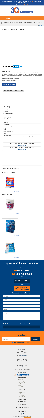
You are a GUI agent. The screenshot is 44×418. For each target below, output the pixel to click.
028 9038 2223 (22, 273)
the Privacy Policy (19, 322)
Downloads (19, 90)
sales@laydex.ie (36, 1)
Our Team (22, 393)
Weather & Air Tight (22, 385)
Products (6, 22)
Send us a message (21, 2)
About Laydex (22, 391)
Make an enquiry (9, 84)
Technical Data (8, 90)
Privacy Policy (22, 396)
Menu (6, 18)
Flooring (22, 381)
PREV (35, 25)
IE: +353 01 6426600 (18, 1)
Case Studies (22, 402)
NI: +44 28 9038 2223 (27, 1)
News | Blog (18, 4)
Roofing (22, 383)
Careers (22, 395)
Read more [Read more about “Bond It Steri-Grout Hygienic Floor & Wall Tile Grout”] (16, 257)
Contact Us (22, 404)
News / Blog (22, 399)
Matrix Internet (27, 416)
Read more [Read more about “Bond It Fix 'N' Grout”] (16, 213)
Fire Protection (22, 382)
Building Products (13, 22)
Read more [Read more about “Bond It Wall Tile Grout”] (16, 191)
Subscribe (35, 339)
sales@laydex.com (23, 366)
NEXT (41, 25)
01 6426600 (22, 270)
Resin (22, 386)
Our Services (22, 392)
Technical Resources (22, 407)
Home (2, 22)
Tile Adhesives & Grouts (24, 22)
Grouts (31, 22)
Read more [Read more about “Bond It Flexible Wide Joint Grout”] (16, 235)
